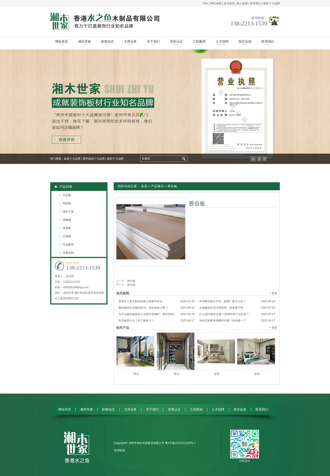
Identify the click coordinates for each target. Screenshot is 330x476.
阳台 (136, 373)
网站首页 (61, 43)
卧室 (217, 373)
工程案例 (199, 43)
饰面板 (67, 203)
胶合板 (131, 281)
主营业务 (130, 43)
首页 (144, 186)
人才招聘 (222, 43)
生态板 (67, 195)
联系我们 (255, 3)
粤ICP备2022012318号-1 (180, 443)
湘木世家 (84, 43)
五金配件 (68, 244)
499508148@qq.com (76, 287)
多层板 (67, 228)
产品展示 (157, 186)
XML (205, 3)
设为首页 (229, 3)
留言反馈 (245, 43)
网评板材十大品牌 (94, 158)
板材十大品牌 (271, 3)
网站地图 (215, 3)
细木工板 (68, 211)
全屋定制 (68, 252)
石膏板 (67, 236)
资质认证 (176, 43)
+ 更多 (273, 293)
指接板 (67, 219)
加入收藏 (242, 3)
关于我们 (153, 43)
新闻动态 (107, 43)
